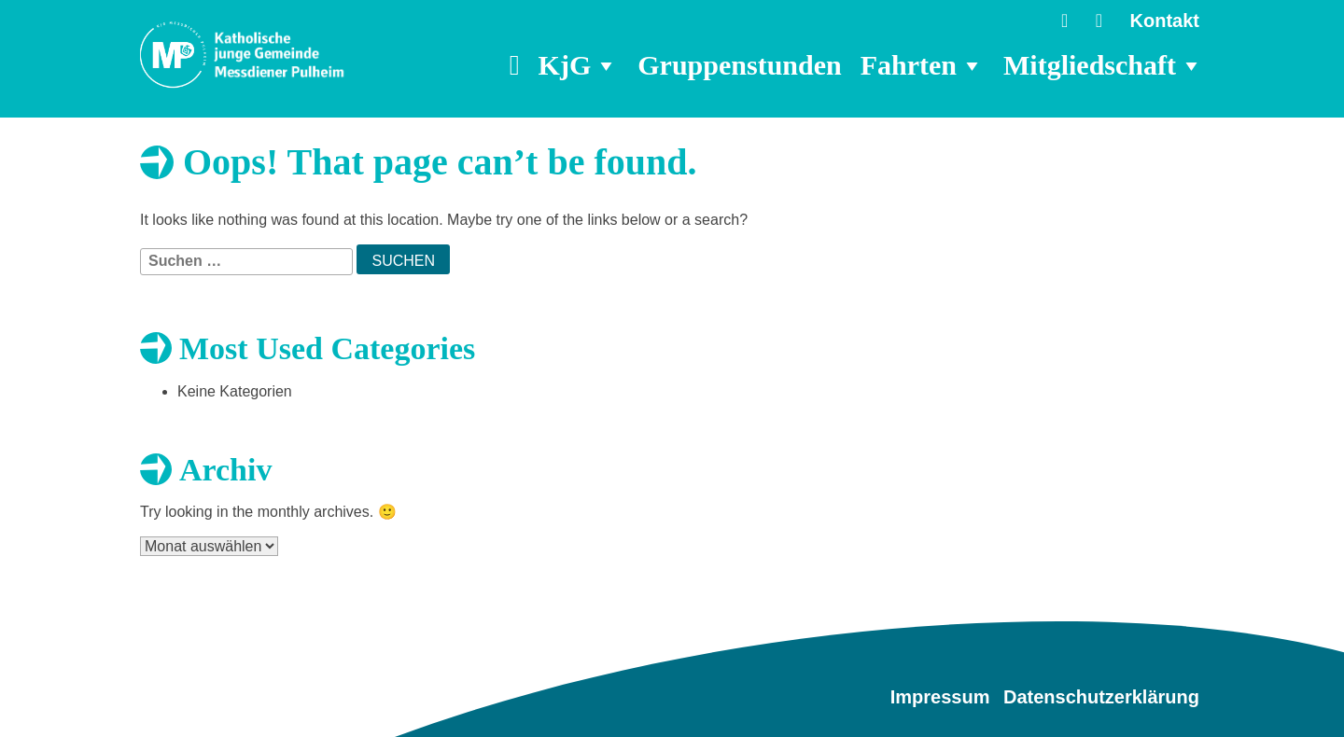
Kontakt (1164, 20)
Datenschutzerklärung (1101, 697)
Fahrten (923, 65)
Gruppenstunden (739, 64)
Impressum (940, 697)
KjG (579, 65)
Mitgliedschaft (1103, 65)
